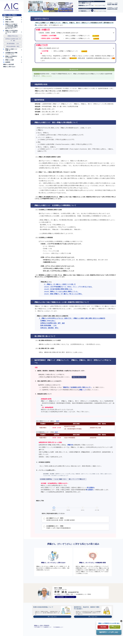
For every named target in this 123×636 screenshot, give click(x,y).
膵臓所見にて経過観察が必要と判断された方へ (77, 387)
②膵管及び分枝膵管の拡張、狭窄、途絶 (52, 323)
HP (93, 1)
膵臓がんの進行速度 (8, 64)
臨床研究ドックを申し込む (108, 632)
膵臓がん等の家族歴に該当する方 (49, 48)
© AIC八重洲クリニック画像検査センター (43, 630)
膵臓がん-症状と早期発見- (10, 15)
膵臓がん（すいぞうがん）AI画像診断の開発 (92, 558)
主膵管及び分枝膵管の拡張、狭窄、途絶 (13, 39)
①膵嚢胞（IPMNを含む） (48, 320)
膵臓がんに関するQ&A (9, 66)
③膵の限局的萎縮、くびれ (48, 325)
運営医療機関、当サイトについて (65, 600)
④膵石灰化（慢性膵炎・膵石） (49, 328)
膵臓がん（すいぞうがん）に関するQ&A (53, 558)
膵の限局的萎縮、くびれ (13, 43)
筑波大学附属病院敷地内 (84, 8)
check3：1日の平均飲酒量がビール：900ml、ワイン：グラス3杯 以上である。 (68, 286)
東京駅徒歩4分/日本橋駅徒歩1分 (85, 1)
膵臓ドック (82, 390)
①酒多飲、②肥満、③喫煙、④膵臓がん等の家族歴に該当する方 (58, 33)
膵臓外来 (70, 445)
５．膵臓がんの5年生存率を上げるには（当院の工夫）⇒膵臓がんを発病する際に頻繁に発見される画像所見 (72, 318)
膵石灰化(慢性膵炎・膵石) (12, 46)
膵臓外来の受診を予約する (79, 377)
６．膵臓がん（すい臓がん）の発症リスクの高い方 (60, 284)
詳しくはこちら (52, 619)
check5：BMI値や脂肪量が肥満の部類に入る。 (58, 289)
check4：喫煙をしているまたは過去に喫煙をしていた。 (61, 291)
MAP (57, 421)
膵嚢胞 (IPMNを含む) (13, 36)
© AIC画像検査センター (58, 630)
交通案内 (90, 487)
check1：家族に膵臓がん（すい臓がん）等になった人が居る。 (63, 294)
